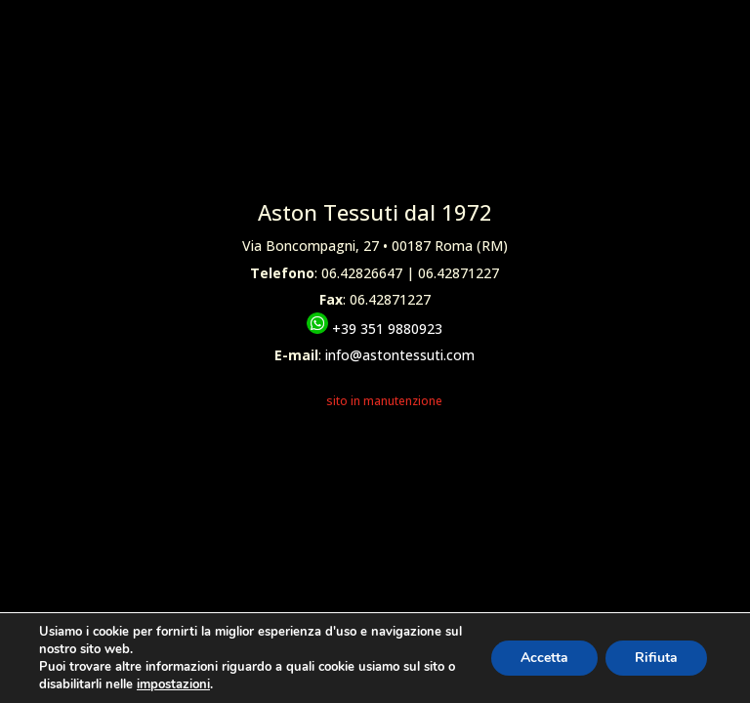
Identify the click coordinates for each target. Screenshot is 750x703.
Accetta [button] (544, 657)
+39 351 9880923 (374, 328)
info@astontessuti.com (400, 355)
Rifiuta (656, 657)
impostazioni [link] (173, 684)
